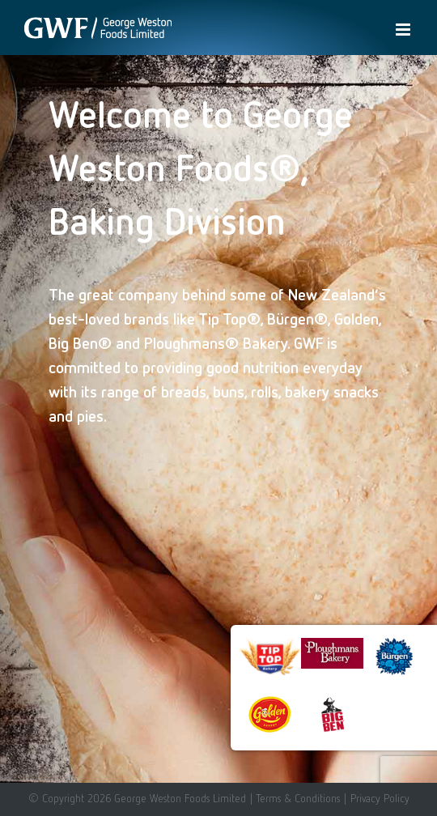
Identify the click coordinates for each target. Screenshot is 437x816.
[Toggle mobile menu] (404, 29)
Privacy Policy (379, 798)
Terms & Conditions (298, 798)
